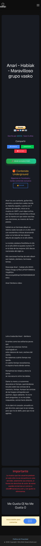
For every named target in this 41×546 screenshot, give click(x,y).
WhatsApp (27, 146)
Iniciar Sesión (30, 521)
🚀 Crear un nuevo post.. (21, 161)
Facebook (13, 146)
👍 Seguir (20, 185)
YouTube (20, 151)
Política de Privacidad (20, 539)
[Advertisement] (20, 40)
